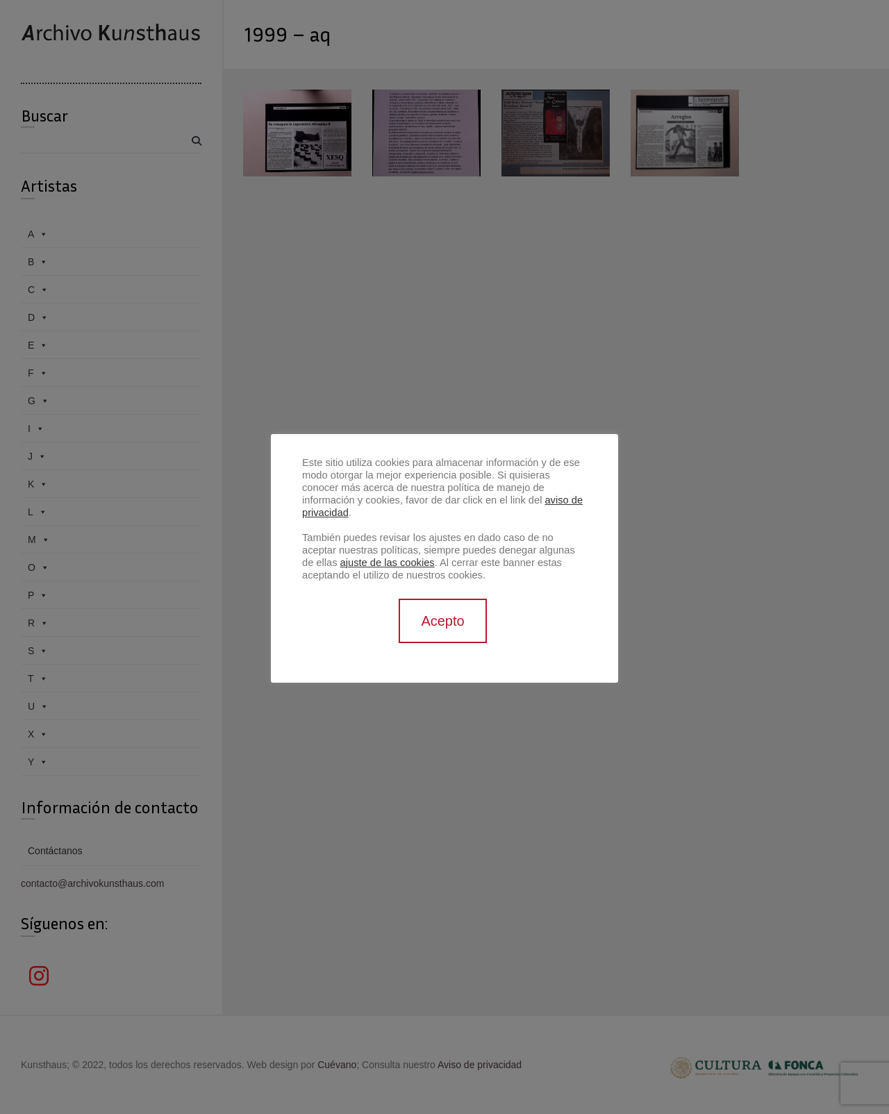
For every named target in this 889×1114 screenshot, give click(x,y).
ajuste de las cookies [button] (387, 562)
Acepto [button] (442, 621)
